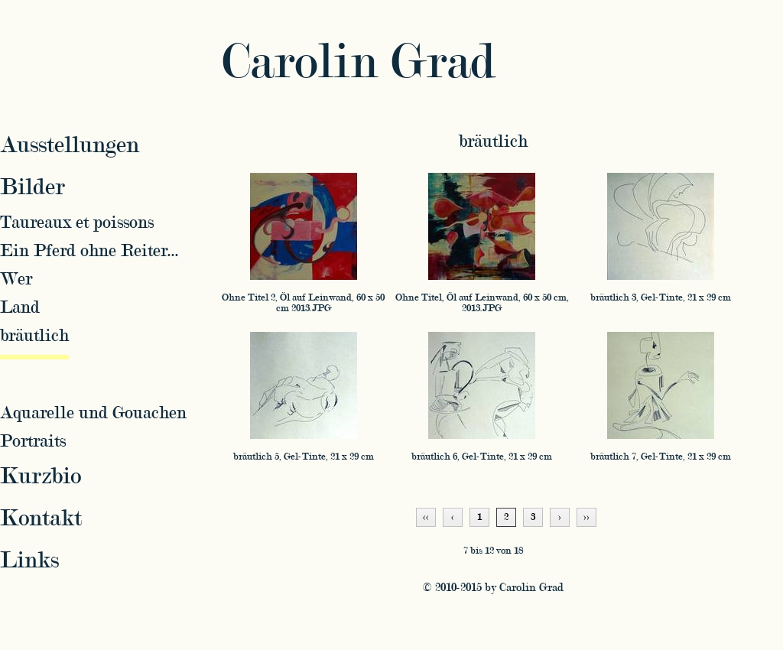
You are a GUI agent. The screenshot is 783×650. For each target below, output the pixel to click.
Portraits (33, 440)
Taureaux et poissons (77, 222)
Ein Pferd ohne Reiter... (89, 250)
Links (29, 560)
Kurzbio (40, 476)
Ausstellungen (69, 145)
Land (20, 307)
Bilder (32, 187)
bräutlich (493, 141)
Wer (16, 278)
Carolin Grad (358, 62)
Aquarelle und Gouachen (93, 412)
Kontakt (41, 518)
